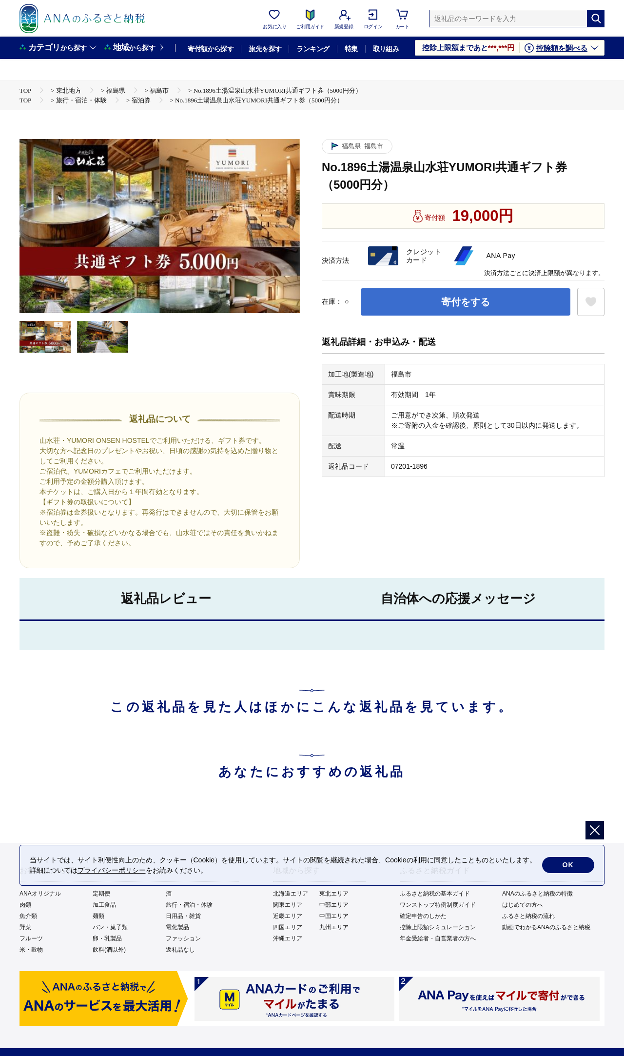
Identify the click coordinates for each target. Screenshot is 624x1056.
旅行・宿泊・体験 (189, 904)
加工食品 (104, 904)
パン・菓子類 (110, 927)
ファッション (183, 938)
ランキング (312, 49)
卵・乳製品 (107, 938)
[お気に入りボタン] (590, 302)
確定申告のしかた (423, 916)
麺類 (98, 916)
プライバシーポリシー (112, 870)
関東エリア (287, 904)
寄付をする (465, 302)
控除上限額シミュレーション (438, 927)
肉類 (25, 904)
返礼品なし (180, 949)
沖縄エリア (287, 938)
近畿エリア (287, 916)
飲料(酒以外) (109, 949)
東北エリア (334, 893)
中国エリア (334, 916)
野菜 (25, 927)
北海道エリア (290, 893)
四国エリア (287, 927)
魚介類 (28, 916)
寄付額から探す (211, 49)
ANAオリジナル (40, 893)
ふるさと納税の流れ (528, 916)
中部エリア (334, 904)
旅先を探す (265, 49)
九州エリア (334, 927)
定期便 (101, 893)
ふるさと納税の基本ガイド (435, 893)
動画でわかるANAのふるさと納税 (546, 927)
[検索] (595, 18)
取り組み (386, 49)
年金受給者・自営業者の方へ (438, 938)
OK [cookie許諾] (568, 865)
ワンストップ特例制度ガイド (438, 904)
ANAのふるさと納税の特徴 (537, 893)
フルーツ (31, 938)
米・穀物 (31, 949)
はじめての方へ (522, 904)
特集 (351, 49)
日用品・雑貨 (183, 916)
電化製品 (177, 927)
